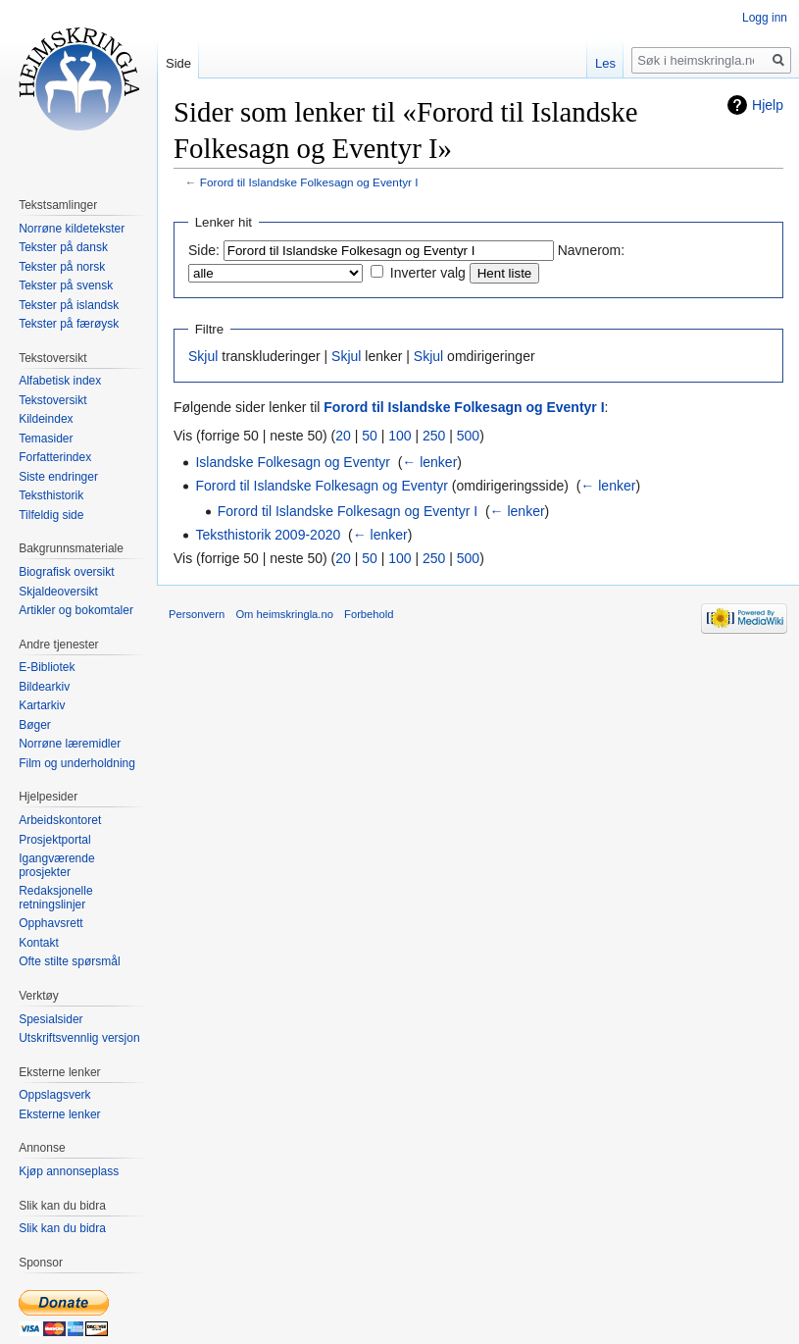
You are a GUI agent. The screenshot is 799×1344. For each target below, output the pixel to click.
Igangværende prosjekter (56, 865)
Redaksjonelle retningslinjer (55, 897)
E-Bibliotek (47, 667)
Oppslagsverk (54, 1095)
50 (369, 435)
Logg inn (764, 18)
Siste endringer (58, 477)
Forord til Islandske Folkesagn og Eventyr (321, 485)
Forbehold (368, 614)
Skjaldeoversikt (58, 591)
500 (468, 435)
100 (399, 435)
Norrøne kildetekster (72, 228)
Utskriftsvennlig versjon (79, 1038)
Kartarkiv (42, 705)
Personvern (197, 614)
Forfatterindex (55, 457)
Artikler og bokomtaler (76, 610)
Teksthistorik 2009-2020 (267, 535)
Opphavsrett (50, 923)
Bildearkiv (44, 687)
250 (434, 435)
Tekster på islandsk (69, 305)
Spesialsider (50, 1019)
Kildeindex (46, 419)
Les (605, 63)
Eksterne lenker (59, 1114)
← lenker (429, 462)
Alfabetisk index (60, 381)
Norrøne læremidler (70, 743)
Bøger (35, 725)
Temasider (46, 438)
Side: (204, 250)
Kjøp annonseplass (69, 1171)
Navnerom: (591, 250)
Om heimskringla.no (283, 614)
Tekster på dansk (63, 247)
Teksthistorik (51, 495)
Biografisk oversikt (66, 572)
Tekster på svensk (66, 285)
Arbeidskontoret (60, 820)
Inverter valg (428, 273)
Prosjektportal (54, 840)
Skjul (203, 356)
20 (343, 435)
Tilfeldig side (51, 515)
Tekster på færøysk (69, 324)
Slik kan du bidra (62, 1228)
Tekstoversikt (52, 400)
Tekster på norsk (62, 267)
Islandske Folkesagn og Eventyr (292, 462)
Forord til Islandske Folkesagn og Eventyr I (309, 182)
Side (178, 63)
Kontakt (39, 943)
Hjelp (767, 105)
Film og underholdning (77, 763)
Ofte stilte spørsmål (69, 961)
